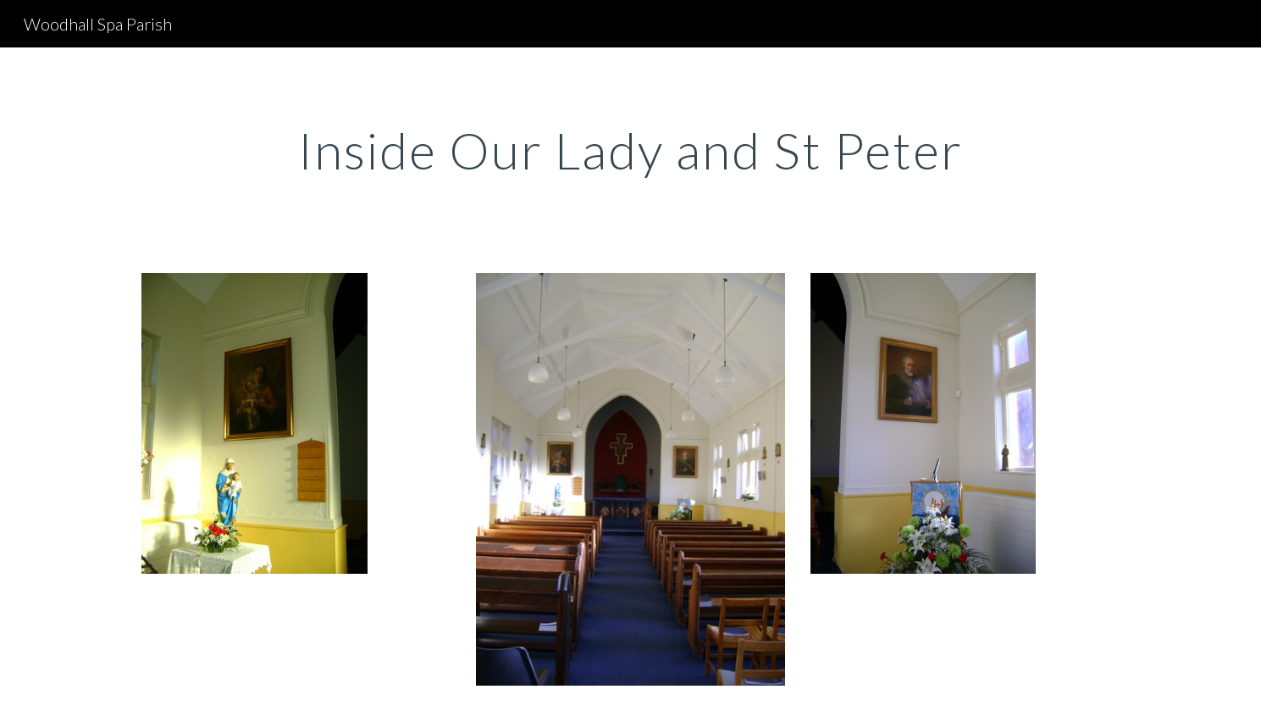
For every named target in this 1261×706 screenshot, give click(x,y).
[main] (630, 150)
